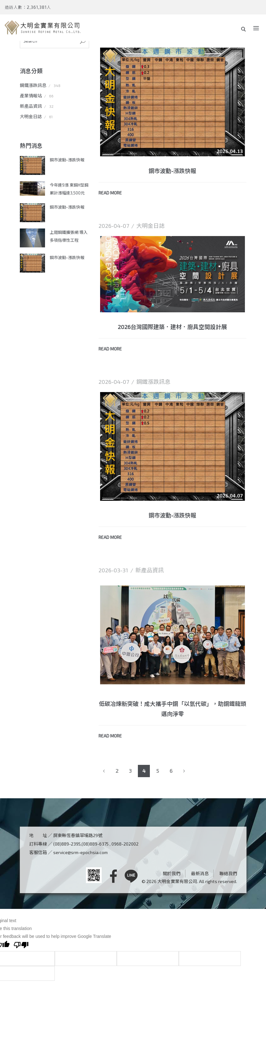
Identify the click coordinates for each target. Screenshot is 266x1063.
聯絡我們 (228, 873)
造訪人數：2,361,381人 (28, 7)
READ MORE (110, 192)
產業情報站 (31, 95)
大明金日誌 (31, 116)
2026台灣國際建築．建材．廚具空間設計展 (172, 326)
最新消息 (200, 873)
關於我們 (171, 873)
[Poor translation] (21, 945)
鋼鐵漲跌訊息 (33, 85)
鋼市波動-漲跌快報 (67, 159)
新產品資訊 (31, 106)
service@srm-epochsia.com (80, 852)
